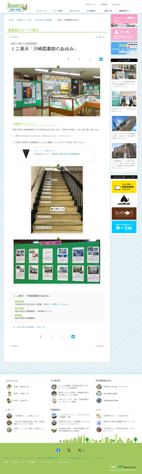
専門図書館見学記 (103, 381)
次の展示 (100, 37)
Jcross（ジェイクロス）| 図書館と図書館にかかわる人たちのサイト (17, 7)
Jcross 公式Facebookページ (58, 450)
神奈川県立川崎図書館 (43, 20)
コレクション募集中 (124, 20)
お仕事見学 (91, 11)
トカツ (99, 410)
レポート (10, 410)
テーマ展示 (58, 11)
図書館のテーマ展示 (24, 20)
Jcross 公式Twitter (69, 450)
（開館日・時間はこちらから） (56, 304)
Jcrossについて (91, 4)
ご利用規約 (103, 4)
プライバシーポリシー (47, 462)
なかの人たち (74, 11)
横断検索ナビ (124, 11)
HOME (11, 20)
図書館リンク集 (124, 34)
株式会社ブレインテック (127, 467)
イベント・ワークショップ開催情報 (124, 48)
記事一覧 (108, 11)
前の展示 (13, 37)
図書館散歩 (55, 410)
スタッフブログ (99, 458)
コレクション (41, 11)
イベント (89, 458)
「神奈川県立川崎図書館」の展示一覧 (29, 327)
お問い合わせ (116, 4)
